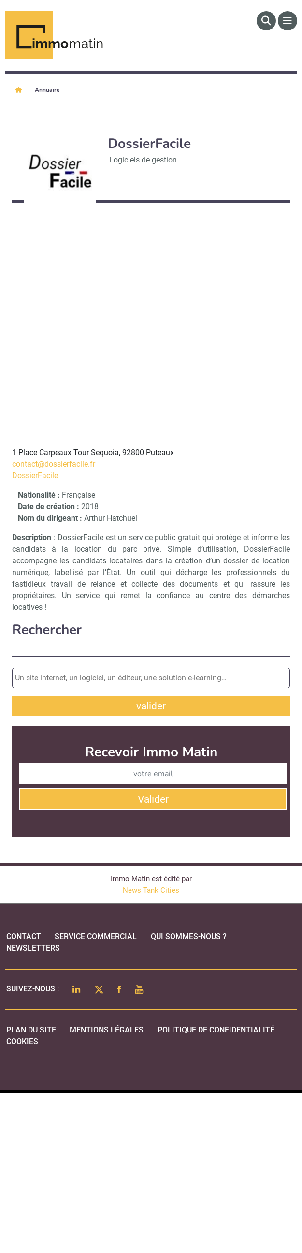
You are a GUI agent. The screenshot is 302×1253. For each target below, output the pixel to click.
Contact (23, 936)
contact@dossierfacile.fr (53, 464)
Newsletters (33, 948)
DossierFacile (35, 475)
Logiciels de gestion (143, 159)
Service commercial (96, 936)
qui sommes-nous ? (189, 936)
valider (151, 706)
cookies (22, 1041)
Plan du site (31, 1029)
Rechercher (47, 630)
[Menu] (287, 20)
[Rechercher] (266, 20)
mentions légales (107, 1029)
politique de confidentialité (216, 1029)
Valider (153, 799)
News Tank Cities (151, 890)
